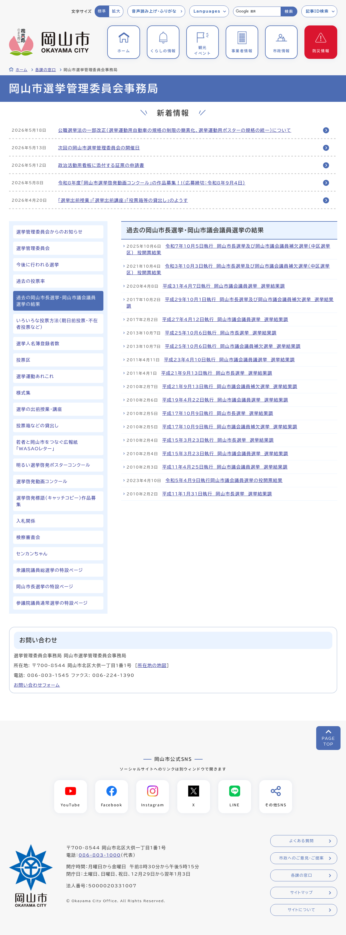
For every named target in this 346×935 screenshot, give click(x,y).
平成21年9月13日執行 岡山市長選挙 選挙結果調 (216, 373)
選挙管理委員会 (33, 248)
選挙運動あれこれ (35, 376)
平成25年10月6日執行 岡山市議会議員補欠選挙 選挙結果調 (233, 346)
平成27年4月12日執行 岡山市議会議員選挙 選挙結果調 (225, 319)
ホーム (22, 70)
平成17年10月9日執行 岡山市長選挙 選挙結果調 (217, 413)
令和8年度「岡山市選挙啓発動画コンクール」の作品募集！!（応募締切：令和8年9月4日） (151, 183)
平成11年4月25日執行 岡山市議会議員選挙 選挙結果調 (225, 467)
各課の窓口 (45, 70)
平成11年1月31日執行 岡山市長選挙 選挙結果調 (217, 494)
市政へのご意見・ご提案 (301, 858)
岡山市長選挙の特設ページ (45, 586)
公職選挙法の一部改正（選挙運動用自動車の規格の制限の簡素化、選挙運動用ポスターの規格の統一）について (175, 130)
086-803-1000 (99, 855)
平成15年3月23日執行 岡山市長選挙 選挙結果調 (218, 440)
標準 (102, 11)
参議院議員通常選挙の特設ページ (52, 603)
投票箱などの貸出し (37, 425)
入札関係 (26, 521)
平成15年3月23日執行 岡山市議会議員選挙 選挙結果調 (225, 453)
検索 (289, 11)
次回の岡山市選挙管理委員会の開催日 (99, 148)
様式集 (23, 393)
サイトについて (301, 910)
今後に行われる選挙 (37, 264)
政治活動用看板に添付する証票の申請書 (101, 165)
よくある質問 (301, 841)
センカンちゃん (32, 554)
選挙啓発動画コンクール (42, 481)
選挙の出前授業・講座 (39, 409)
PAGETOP (328, 741)
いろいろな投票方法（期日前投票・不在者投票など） (57, 323)
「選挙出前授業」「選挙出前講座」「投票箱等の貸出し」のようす (123, 200)
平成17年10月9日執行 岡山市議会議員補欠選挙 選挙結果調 (229, 427)
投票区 (23, 360)
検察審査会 (28, 537)
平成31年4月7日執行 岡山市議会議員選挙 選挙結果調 (224, 286)
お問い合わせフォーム (37, 685)
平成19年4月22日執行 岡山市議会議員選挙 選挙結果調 (225, 400)
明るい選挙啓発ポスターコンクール (53, 465)
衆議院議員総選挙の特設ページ (49, 570)
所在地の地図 (152, 665)
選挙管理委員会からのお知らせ (49, 232)
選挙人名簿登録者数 (38, 343)
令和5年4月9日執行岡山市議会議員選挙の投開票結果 (224, 480)
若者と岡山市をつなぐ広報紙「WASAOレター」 (47, 445)
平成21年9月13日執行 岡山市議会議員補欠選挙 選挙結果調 (229, 386)
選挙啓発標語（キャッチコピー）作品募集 (56, 501)
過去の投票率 (30, 281)
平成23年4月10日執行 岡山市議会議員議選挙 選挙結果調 (229, 359)
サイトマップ (301, 892)
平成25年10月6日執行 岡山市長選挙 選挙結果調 (221, 333)
